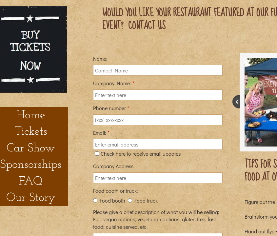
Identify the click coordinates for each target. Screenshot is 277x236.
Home (30, 115)
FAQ (31, 181)
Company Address (113, 166)
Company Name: (113, 83)
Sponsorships (30, 165)
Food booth (109, 200)
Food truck (143, 200)
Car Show (31, 148)
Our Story (30, 198)
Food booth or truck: (115, 190)
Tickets (30, 132)
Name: (100, 58)
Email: (101, 132)
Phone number (111, 108)
